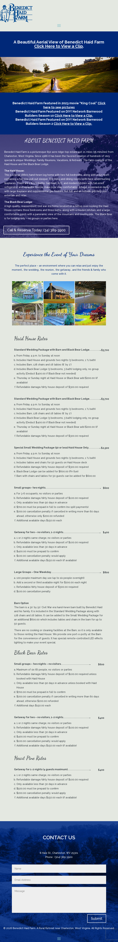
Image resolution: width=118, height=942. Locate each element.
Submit (96, 918)
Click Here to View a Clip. (74, 115)
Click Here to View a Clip (58, 46)
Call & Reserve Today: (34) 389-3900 (36, 230)
